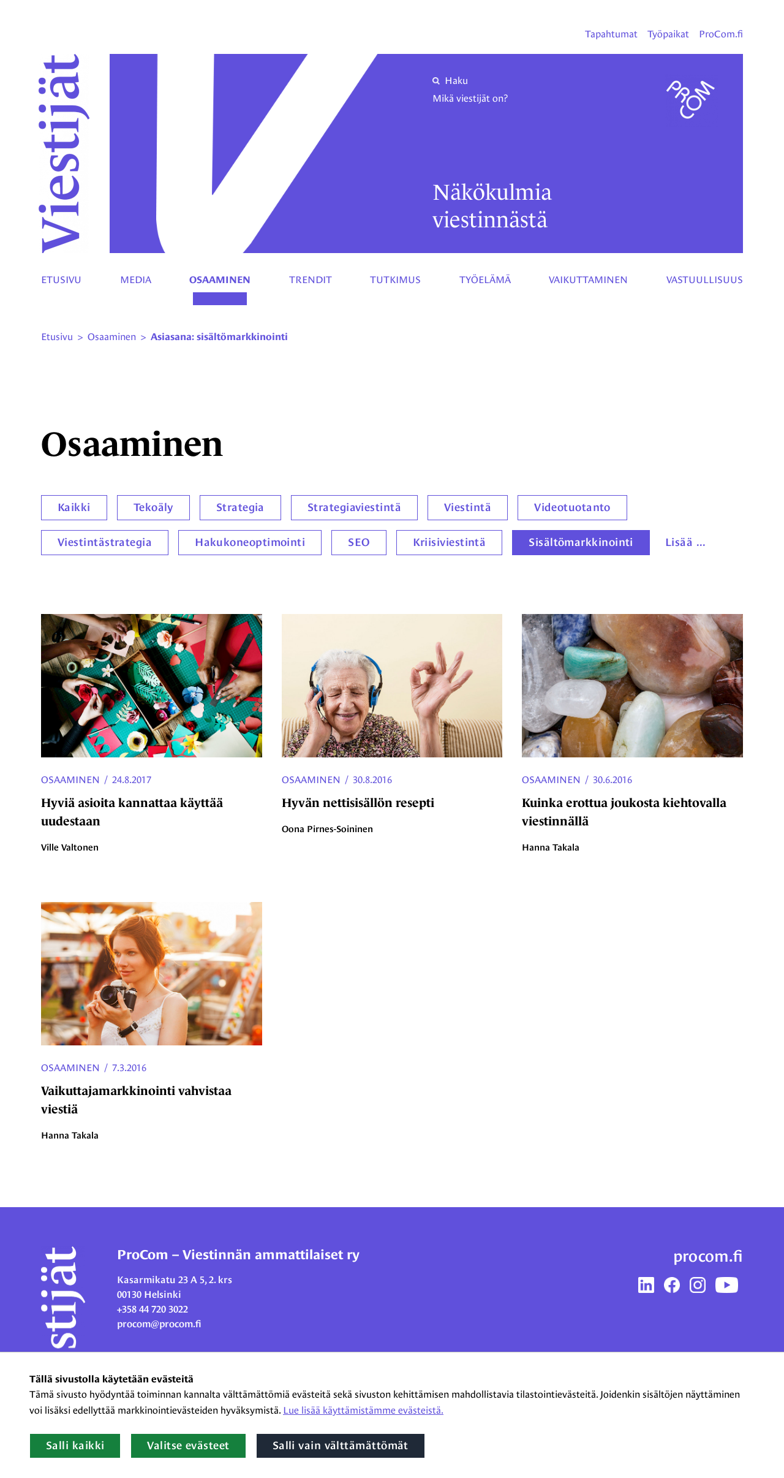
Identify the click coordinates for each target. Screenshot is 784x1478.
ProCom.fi (721, 34)
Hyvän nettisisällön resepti (358, 802)
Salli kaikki (75, 1445)
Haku (450, 80)
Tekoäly (153, 507)
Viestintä (467, 507)
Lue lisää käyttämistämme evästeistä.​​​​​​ (363, 1410)
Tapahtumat (611, 34)
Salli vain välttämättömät (341, 1445)
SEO (358, 542)
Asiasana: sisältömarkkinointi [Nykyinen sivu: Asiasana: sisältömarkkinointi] (219, 337)
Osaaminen (220, 280)
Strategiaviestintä (354, 507)
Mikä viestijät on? (470, 98)
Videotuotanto (572, 507)
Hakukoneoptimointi (250, 542)
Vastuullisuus (704, 280)
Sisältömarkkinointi (581, 542)
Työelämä (485, 280)
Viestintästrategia (105, 542)
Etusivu (61, 280)
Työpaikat (668, 34)
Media (135, 280)
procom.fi (708, 1256)
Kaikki (74, 507)
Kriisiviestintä (449, 542)
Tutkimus (395, 280)
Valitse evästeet (188, 1445)
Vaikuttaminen (588, 280)
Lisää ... (685, 542)
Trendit (310, 280)
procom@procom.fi (159, 1324)
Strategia (240, 507)
